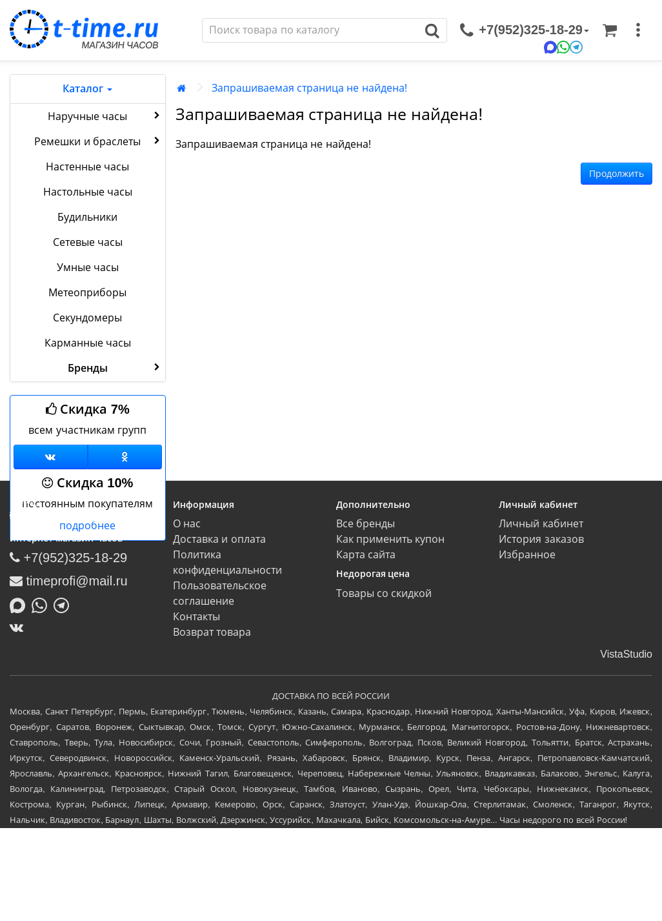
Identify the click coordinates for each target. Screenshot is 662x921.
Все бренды (365, 523)
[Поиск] (310, 30)
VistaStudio (626, 654)
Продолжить (616, 173)
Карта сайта (366, 554)
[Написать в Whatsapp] (43, 604)
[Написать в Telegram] (64, 604)
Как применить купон (390, 539)
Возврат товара (212, 632)
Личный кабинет (541, 523)
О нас (187, 523)
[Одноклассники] (125, 457)
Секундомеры (87, 317)
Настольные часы (87, 192)
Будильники (87, 217)
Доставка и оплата (219, 539)
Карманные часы (88, 343)
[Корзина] (610, 30)
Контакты (196, 616)
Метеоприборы (87, 292)
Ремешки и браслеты (98, 140)
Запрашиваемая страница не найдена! (310, 88)
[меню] (638, 30)
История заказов (541, 539)
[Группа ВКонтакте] (51, 457)
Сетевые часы (88, 242)
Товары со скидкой (384, 593)
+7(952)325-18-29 (68, 558)
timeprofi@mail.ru (69, 581)
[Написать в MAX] (21, 604)
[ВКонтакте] (20, 627)
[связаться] (525, 30)
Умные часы (88, 267)
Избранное (527, 554)
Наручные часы (105, 115)
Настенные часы (87, 166)
